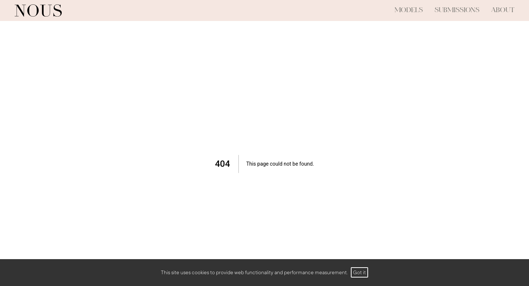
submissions (457, 10)
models (409, 10)
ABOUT (502, 10)
